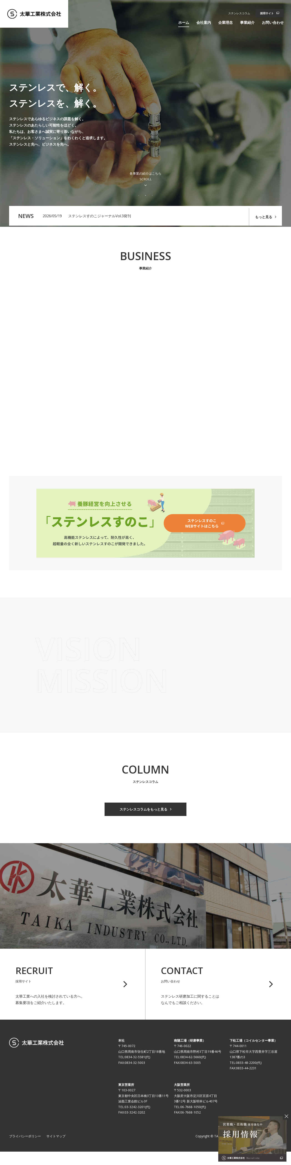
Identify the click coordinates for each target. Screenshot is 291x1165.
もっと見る (261, 216)
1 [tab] (138, 195)
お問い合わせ (273, 22)
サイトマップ (55, 1149)
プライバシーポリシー (25, 1149)
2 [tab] (145, 195)
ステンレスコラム (239, 13)
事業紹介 (247, 22)
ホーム (183, 22)
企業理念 (225, 22)
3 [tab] (152, 195)
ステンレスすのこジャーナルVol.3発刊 (99, 216)
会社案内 (203, 22)
